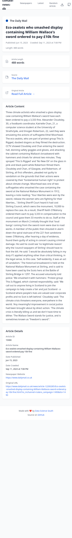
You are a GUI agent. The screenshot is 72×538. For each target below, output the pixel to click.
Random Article (53, 4)
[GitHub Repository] (69, 5)
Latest (41, 3)
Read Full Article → (23, 94)
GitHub (41, 414)
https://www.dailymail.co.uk (19, 377)
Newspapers (26, 3)
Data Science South (44, 410)
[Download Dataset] (62, 5)
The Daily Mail (20, 78)
